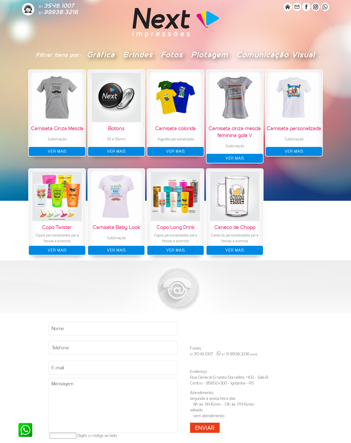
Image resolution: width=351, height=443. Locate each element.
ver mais (57, 151)
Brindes (138, 55)
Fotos (172, 55)
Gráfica (101, 55)
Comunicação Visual (275, 55)
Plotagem (209, 55)
